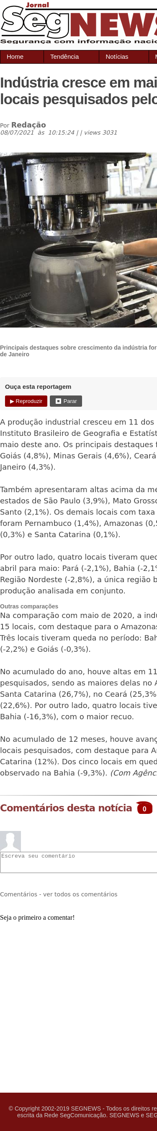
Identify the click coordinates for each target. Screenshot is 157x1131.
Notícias (117, 56)
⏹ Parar (66, 401)
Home (15, 56)
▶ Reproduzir (26, 401)
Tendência (64, 56)
